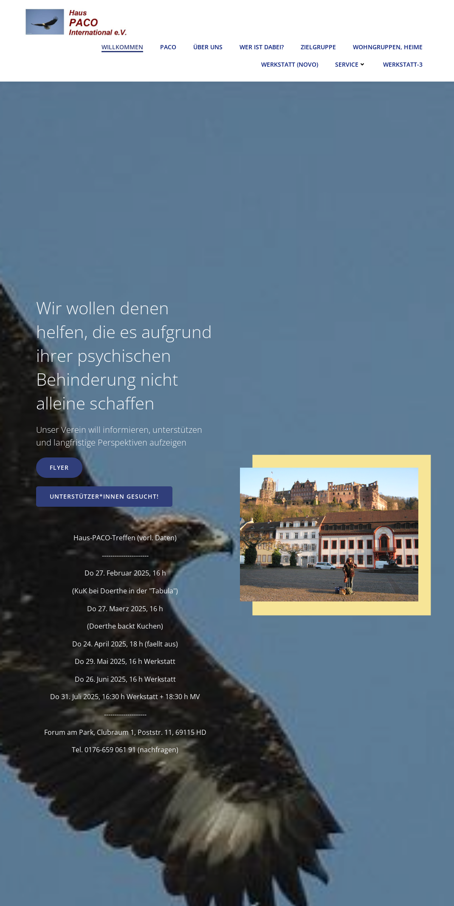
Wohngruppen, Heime (388, 47)
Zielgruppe (318, 47)
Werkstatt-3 (403, 64)
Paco (168, 47)
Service (350, 64)
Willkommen (122, 47)
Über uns (208, 47)
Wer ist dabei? (262, 47)
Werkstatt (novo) (289, 64)
